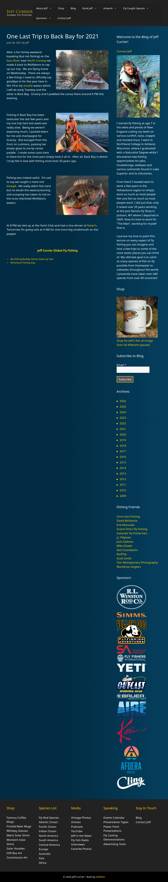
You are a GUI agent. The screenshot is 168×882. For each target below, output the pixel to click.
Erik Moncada (125, 525)
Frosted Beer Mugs (19, 826)
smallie (27, 85)
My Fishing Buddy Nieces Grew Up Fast (31, 259)
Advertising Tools (114, 844)
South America (48, 840)
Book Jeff (91, 8)
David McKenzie (127, 520)
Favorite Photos (81, 849)
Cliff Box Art (14, 853)
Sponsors (45, 18)
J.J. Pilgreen (124, 537)
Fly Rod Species (49, 817)
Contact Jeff (64, 18)
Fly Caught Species (137, 8)
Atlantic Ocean (48, 822)
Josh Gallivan (125, 541)
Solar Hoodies (16, 848)
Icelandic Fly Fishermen (132, 533)
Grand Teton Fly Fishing (132, 529)
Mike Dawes (124, 546)
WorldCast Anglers (129, 567)
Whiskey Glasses (17, 831)
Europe (43, 849)
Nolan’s (91, 225)
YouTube (77, 831)
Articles (76, 822)
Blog (73, 8)
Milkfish (100, 876)
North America (48, 836)
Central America (49, 845)
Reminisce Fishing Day (22, 262)
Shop (61, 8)
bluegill (11, 186)
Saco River (13, 60)
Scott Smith (124, 558)
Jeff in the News (81, 836)
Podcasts (77, 827)
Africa (42, 863)
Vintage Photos (81, 817)
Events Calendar (114, 817)
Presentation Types (115, 822)
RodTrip (122, 554)
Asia (41, 858)
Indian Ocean (47, 831)
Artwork (111, 8)
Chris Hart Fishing (128, 516)
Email (121, 365)
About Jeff (45, 8)
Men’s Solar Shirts (18, 835)
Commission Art (17, 857)
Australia (44, 854)
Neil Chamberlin (127, 550)
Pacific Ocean (47, 827)
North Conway (36, 60)
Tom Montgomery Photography (137, 562)
